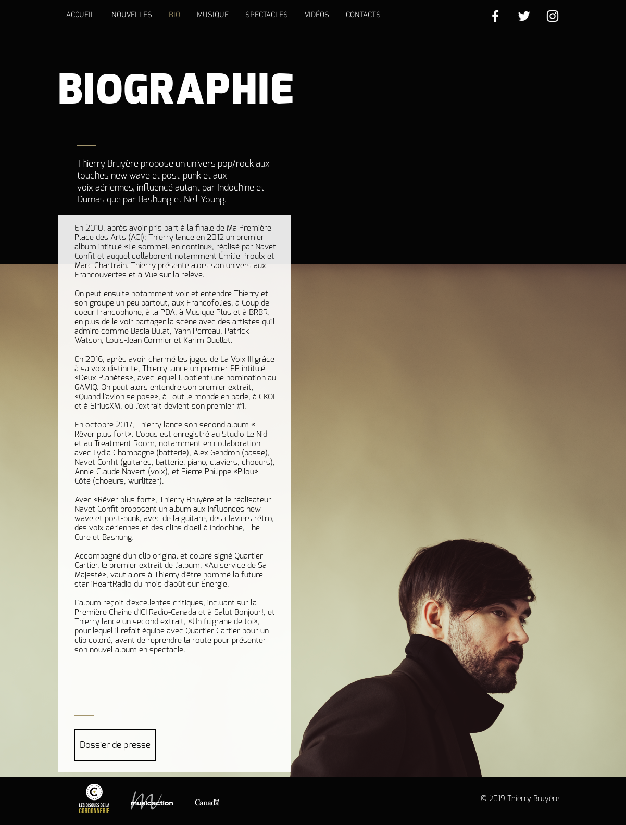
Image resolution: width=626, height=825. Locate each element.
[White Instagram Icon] (552, 16)
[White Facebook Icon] (495, 16)
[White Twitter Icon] (524, 16)
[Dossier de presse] (115, 745)
